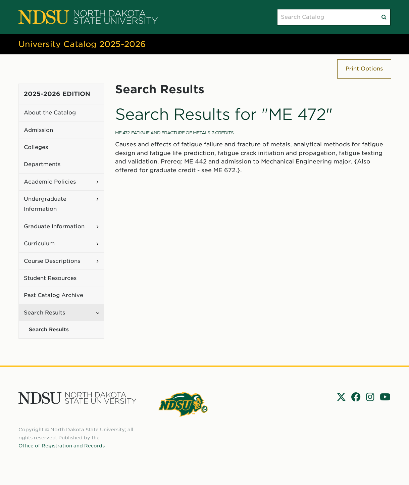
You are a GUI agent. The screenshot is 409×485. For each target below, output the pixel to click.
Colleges (36, 147)
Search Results (44, 312)
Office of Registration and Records (61, 445)
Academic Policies (50, 182)
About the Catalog (50, 112)
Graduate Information (54, 226)
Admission (38, 130)
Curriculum (39, 243)
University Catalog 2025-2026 (82, 44)
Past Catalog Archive (53, 295)
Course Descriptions (52, 261)
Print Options (364, 68)
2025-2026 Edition (57, 93)
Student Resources (50, 278)
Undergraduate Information (45, 204)
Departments (42, 164)
